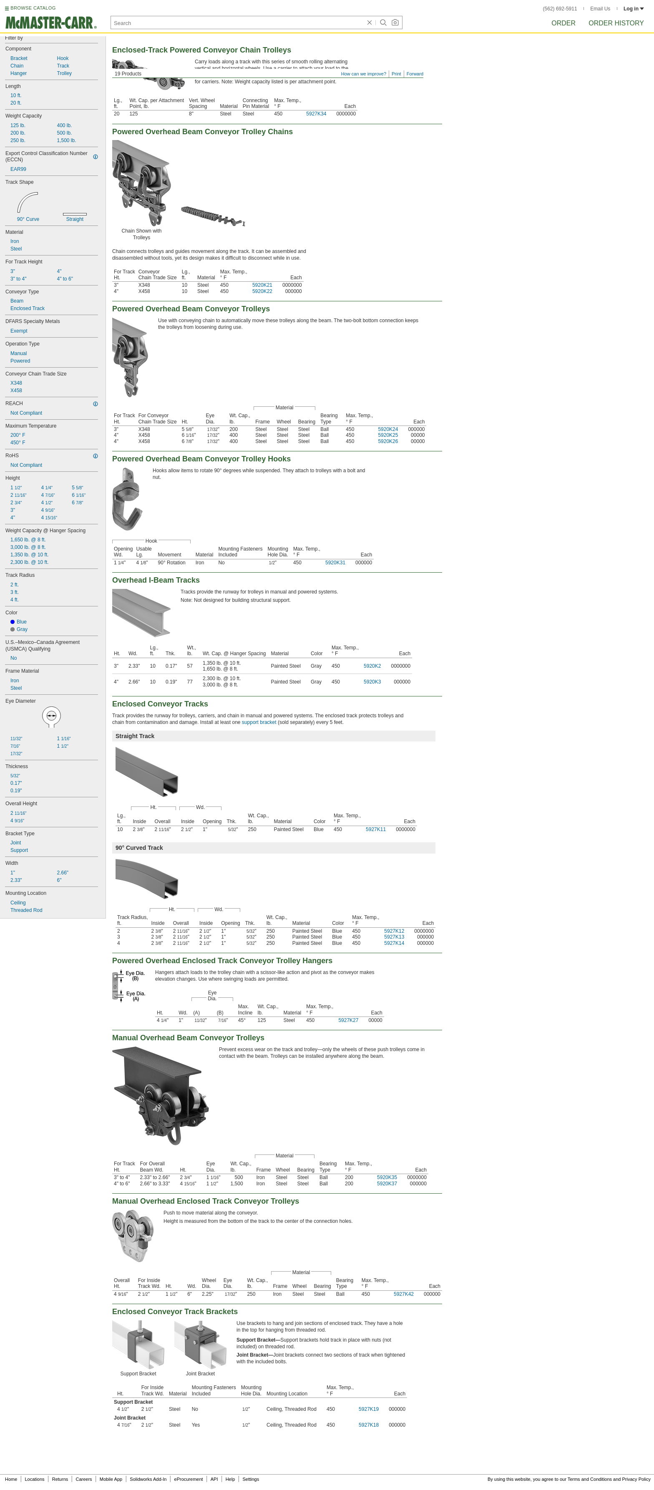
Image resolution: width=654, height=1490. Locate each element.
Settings (250, 1479)
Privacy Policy (636, 1479)
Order (563, 23)
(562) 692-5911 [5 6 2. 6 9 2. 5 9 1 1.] (560, 9)
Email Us (600, 9)
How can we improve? (363, 73)
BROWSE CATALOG (32, 7)
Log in (634, 9)
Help (230, 1479)
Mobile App (111, 1479)
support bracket (259, 722)
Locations (35, 1479)
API (214, 1479)
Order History (616, 23)
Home (11, 1479)
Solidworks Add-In (148, 1479)
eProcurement (188, 1479)
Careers (83, 1479)
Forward (415, 73)
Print (396, 73)
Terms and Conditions (590, 1479)
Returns (60, 1479)
